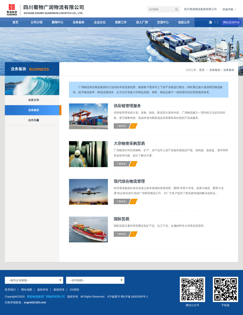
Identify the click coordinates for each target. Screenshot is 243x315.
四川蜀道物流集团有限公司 (200, 9)
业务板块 (78, 22)
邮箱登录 (59, 289)
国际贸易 (121, 219)
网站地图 (26, 289)
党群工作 (121, 22)
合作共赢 (33, 120)
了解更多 (121, 126)
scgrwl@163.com (35, 302)
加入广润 (142, 22)
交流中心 (163, 22)
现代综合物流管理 (129, 181)
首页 (15, 22)
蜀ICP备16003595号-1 (134, 296)
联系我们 (10, 289)
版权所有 (42, 289)
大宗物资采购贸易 (129, 143)
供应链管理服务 (127, 106)
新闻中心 (57, 22)
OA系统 (74, 289)
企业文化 (100, 22)
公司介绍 (36, 22)
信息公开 (184, 22)
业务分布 (33, 100)
